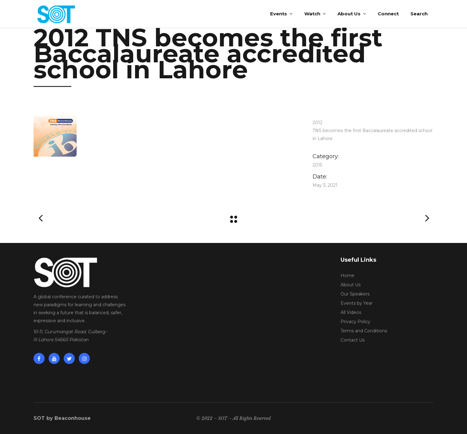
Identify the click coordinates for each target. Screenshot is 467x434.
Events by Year (357, 303)
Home (347, 275)
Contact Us (353, 340)
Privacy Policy (355, 321)
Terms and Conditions (364, 331)
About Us (351, 284)
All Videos (351, 312)
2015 (317, 165)
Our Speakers (355, 294)
